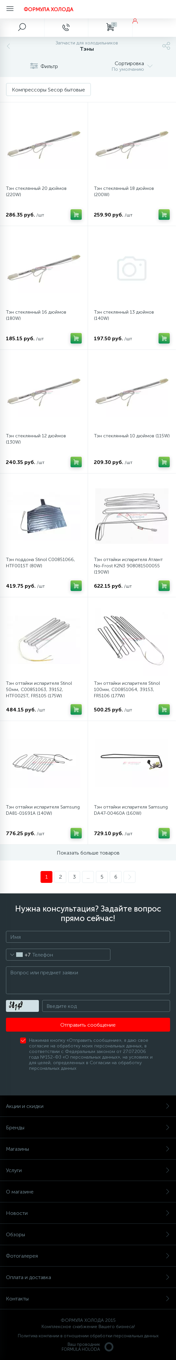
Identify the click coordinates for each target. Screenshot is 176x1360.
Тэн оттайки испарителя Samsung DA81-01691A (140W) (43, 810)
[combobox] (18, 954)
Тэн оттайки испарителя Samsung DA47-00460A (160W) (131, 810)
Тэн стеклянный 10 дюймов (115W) (132, 436)
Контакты (88, 1299)
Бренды (88, 1127)
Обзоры (88, 1234)
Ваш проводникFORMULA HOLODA (88, 1347)
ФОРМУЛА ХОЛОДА (48, 9)
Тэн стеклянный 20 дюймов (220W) (36, 191)
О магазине (88, 1192)
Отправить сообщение (88, 1025)
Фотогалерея (88, 1256)
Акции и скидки (88, 1106)
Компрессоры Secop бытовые (48, 90)
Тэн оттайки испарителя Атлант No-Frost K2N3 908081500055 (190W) (128, 566)
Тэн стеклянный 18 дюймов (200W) (124, 191)
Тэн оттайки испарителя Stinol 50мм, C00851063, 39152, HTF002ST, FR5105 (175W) (39, 689)
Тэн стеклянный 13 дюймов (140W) (124, 315)
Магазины (88, 1149)
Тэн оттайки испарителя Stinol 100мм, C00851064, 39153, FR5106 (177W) (127, 689)
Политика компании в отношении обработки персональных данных (88, 1335)
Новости (88, 1213)
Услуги (88, 1170)
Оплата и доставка (88, 1277)
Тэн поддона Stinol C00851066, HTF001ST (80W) (40, 563)
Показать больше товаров (88, 853)
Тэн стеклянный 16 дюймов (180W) (36, 315)
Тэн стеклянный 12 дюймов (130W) (36, 439)
